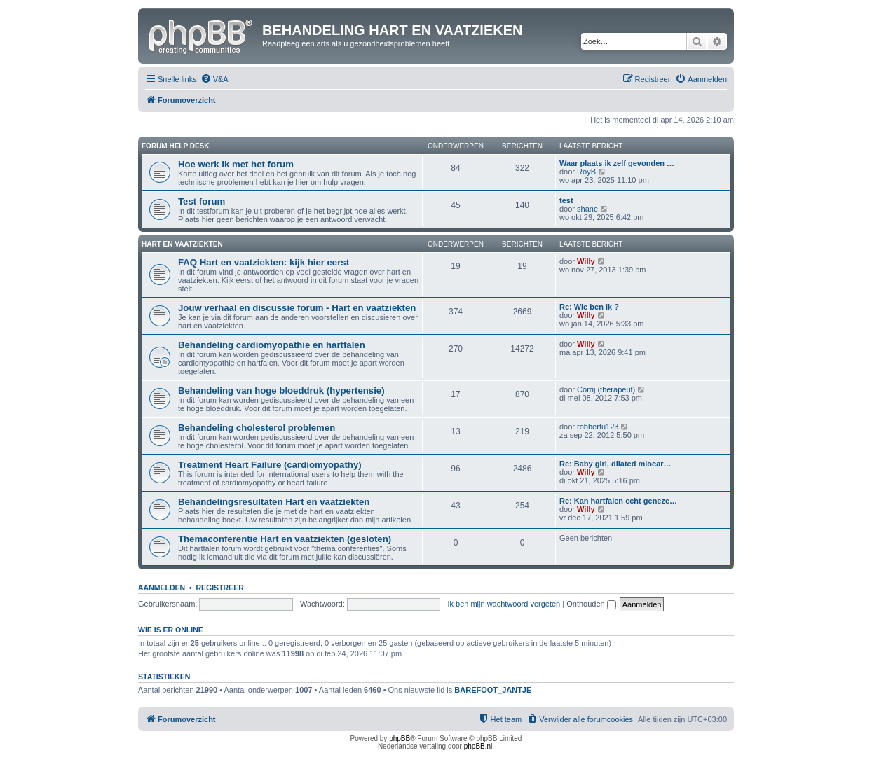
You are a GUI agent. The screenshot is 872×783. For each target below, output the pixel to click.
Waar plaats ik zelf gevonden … (616, 163)
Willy (586, 261)
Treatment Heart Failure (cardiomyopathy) (270, 464)
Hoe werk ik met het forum (236, 164)
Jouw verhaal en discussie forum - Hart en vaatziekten (297, 308)
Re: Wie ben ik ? (589, 307)
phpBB (399, 738)
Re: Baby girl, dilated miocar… (615, 463)
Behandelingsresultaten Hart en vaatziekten (273, 502)
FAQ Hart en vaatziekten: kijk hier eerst (263, 262)
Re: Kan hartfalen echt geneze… (618, 501)
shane (587, 209)
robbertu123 (597, 426)
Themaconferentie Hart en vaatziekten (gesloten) (284, 539)
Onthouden (591, 604)
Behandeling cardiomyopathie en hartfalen (271, 345)
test (566, 200)
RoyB (586, 171)
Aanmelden (161, 587)
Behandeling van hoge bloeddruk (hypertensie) (281, 390)
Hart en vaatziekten (182, 244)
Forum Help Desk (176, 146)
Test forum (201, 201)
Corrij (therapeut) (606, 389)
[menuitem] (214, 79)
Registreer (219, 587)
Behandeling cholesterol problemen (256, 427)
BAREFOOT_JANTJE (492, 690)
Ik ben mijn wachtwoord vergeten (503, 604)
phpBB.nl (478, 746)
